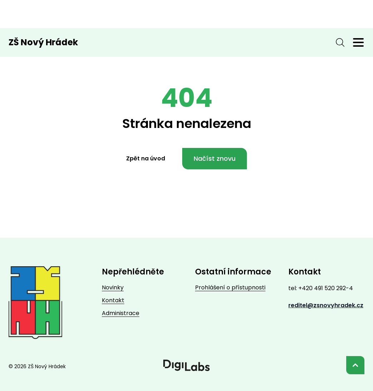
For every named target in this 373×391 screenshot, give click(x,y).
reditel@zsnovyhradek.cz (325, 305)
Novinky (113, 287)
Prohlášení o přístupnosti (230, 287)
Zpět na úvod (145, 158)
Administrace (120, 313)
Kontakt (113, 300)
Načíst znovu (214, 158)
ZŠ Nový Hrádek (43, 42)
